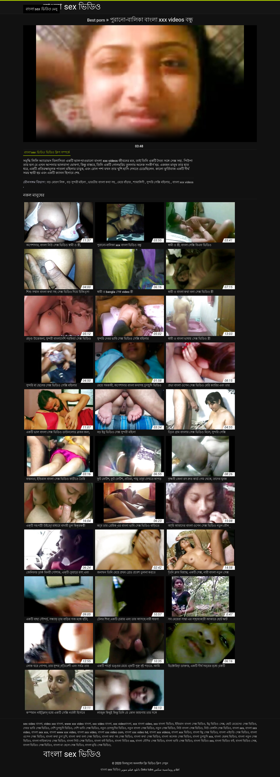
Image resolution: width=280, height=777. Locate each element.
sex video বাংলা (33, 726)
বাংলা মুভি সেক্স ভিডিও (98, 747)
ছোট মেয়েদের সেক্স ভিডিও (241, 726)
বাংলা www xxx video (63, 734)
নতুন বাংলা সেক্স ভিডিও (141, 730)
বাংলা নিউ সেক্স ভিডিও (80, 743)
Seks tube (147, 771)
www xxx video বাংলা (78, 726)
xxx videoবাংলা (122, 726)
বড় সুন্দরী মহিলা (79, 184)
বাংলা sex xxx (39, 734)
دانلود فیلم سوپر (130, 771)
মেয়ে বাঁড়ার (131, 184)
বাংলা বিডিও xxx (124, 743)
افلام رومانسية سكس (166, 771)
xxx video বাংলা (102, 726)
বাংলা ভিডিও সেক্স (246, 743)
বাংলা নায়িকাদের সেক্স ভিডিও (48, 743)
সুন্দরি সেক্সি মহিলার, (169, 184)
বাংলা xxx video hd (136, 734)
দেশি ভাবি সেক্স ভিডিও (86, 730)
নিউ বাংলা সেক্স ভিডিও (190, 730)
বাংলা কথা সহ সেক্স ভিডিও (117, 738)
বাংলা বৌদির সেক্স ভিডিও (150, 743)
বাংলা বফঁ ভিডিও (104, 743)
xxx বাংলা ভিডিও (163, 726)
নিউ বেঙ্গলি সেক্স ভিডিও (217, 730)
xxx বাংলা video (142, 726)
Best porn (96, 19)
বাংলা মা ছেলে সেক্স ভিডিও (68, 747)
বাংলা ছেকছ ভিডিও (225, 738)
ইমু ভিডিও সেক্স (215, 726)
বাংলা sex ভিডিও (110, 771)
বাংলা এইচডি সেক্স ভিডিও (234, 734)
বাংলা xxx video (86, 734)
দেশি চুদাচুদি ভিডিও (62, 730)
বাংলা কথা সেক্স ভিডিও (147, 738)
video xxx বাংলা (53, 726)
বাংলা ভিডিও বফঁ (224, 743)
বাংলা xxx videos (159, 734)
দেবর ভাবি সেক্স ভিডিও (36, 730)
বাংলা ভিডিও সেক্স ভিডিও (37, 747)
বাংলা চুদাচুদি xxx (203, 738)
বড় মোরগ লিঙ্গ (57, 184)
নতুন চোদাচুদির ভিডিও (113, 730)
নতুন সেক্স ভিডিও (165, 730)
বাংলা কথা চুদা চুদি (56, 738)
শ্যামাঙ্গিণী (147, 184)
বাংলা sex (238, 730)
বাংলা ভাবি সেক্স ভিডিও (179, 743)
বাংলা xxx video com (110, 734)
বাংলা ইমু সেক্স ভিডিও (205, 734)
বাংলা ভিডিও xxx (204, 743)
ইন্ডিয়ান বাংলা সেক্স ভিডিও (190, 726)
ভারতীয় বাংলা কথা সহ (107, 184)
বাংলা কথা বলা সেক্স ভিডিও (85, 738)
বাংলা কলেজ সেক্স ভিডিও (176, 738)
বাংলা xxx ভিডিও (181, 734)
